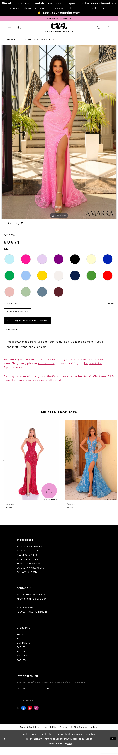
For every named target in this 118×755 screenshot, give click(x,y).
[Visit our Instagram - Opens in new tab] (37, 715)
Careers (22, 667)
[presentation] (28, 467)
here (69, 751)
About (20, 641)
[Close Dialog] (5, 746)
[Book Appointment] (59, 19)
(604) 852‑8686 (25, 614)
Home (11, 41)
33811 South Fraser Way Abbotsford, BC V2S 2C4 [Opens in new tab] (31, 603)
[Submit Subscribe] (56, 696)
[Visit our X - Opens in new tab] (18, 715)
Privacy (63, 735)
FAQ (19, 645)
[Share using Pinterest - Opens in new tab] (22, 224)
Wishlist (22, 662)
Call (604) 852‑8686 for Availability (34, 326)
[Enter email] (37, 696)
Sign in (21, 658)
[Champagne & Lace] (59, 29)
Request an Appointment (32, 618)
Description (12, 336)
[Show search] (99, 29)
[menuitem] (9, 29)
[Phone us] (19, 29)
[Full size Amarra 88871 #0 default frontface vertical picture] (59, 134)
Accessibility (49, 735)
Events (21, 654)
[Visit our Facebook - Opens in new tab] (24, 715)
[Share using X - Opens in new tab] (17, 224)
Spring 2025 (45, 41)
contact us (46, 370)
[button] (9, 29)
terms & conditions (29, 735)
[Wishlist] (108, 29)
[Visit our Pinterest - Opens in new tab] (30, 715)
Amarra (26, 41)
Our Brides (23, 649)
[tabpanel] (59, 134)
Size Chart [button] (109, 305)
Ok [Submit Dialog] (113, 746)
